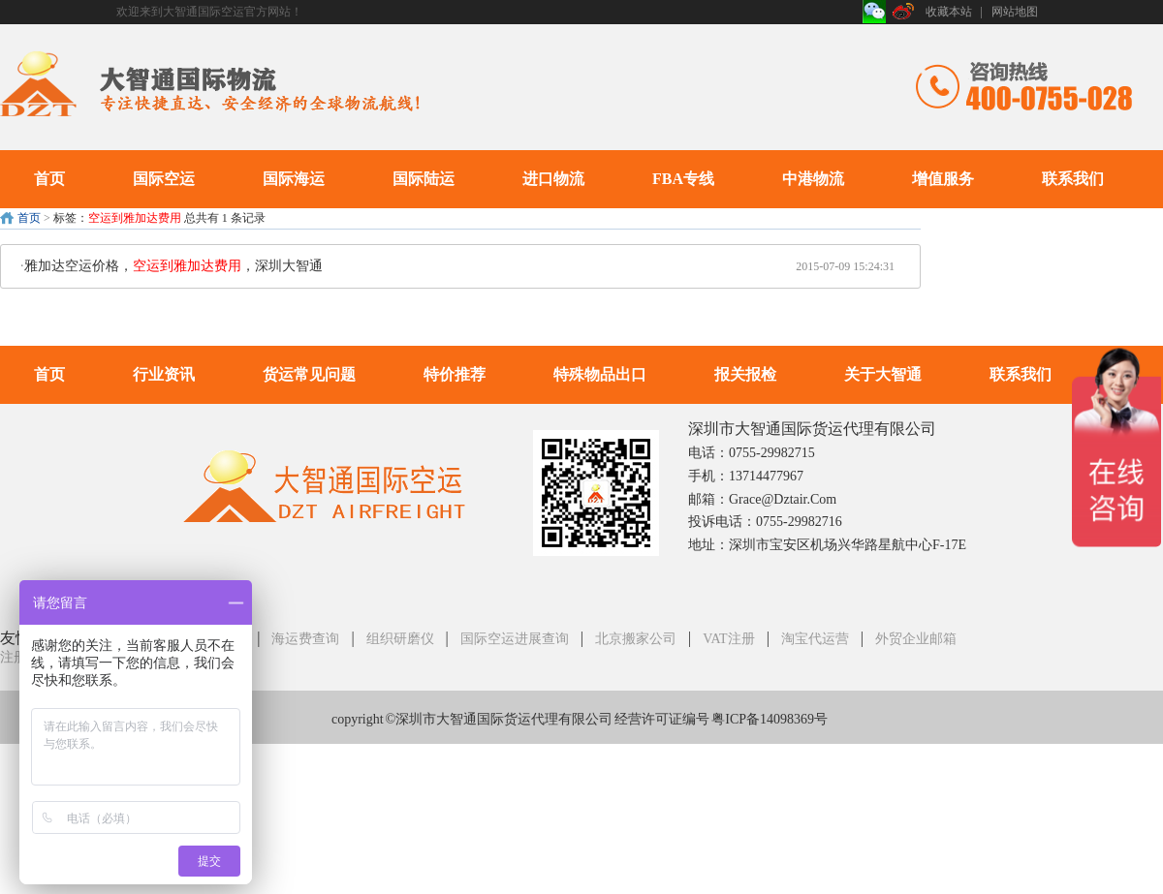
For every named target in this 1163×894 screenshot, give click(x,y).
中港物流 (813, 178)
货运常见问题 (309, 374)
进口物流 (553, 178)
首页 (49, 178)
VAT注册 (728, 639)
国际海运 (294, 178)
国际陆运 (424, 178)
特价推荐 (455, 374)
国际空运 (164, 178)
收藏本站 (949, 11)
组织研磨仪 (400, 639)
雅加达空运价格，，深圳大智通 (173, 266)
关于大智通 (883, 374)
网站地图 (1014, 11)
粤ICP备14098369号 (769, 719)
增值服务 (943, 178)
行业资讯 (164, 374)
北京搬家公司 (635, 639)
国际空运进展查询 (514, 639)
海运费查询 (305, 639)
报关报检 (745, 374)
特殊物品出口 (599, 374)
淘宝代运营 (815, 639)
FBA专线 (683, 178)
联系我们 (1073, 178)
